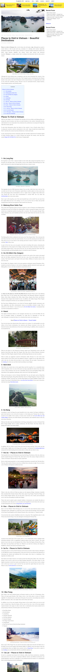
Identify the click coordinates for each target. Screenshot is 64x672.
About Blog (27, 1)
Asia (33, 1)
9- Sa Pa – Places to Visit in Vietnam (11, 105)
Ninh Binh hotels (14, 382)
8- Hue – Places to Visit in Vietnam (11, 103)
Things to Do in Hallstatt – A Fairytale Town (54, 14)
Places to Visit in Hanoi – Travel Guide (25, 320)
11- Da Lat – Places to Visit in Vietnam (12, 108)
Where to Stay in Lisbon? (51, 12)
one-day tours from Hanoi (27, 380)
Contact (52, 1)
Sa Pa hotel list (12, 565)
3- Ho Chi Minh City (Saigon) (10, 94)
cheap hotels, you (20, 503)
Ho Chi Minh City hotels (30, 306)
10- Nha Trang (7, 106)
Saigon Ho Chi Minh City (10, 137)
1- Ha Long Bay (7, 91)
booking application (39, 448)
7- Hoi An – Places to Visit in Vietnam (12, 101)
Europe (37, 1)
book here (28, 503)
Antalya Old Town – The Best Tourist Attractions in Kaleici (42, 5)
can (25, 503)
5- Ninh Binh (6, 98)
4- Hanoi (6, 96)
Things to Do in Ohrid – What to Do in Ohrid (54, 17)
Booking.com (48, 23)
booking (5, 362)
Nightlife (48, 1)
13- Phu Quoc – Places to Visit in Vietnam (13, 111)
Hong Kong (30, 648)
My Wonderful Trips (7, 1)
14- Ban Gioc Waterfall (9, 113)
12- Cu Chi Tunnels (8, 110)
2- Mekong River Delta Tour (10, 92)
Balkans (42, 1)
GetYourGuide (4, 196)
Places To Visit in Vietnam (8, 89)
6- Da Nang (6, 99)
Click (6, 242)
